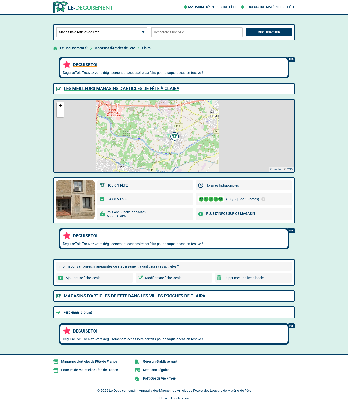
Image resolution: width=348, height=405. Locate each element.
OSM (290, 169)
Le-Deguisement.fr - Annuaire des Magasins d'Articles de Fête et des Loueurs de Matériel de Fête (180, 390)
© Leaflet (275, 169)
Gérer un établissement (160, 361)
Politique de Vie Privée (159, 378)
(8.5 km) (77, 312)
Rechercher (269, 32)
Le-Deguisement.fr (73, 48)
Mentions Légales (156, 370)
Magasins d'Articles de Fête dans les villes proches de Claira (134, 295)
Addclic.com (179, 398)
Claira (146, 48)
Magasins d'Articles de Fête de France (89, 361)
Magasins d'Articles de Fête (212, 7)
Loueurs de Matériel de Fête (270, 7)
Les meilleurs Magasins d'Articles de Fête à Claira (121, 88)
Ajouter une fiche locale (83, 278)
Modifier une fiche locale (163, 278)
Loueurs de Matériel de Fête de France (89, 370)
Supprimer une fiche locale (244, 278)
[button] (174, 135)
